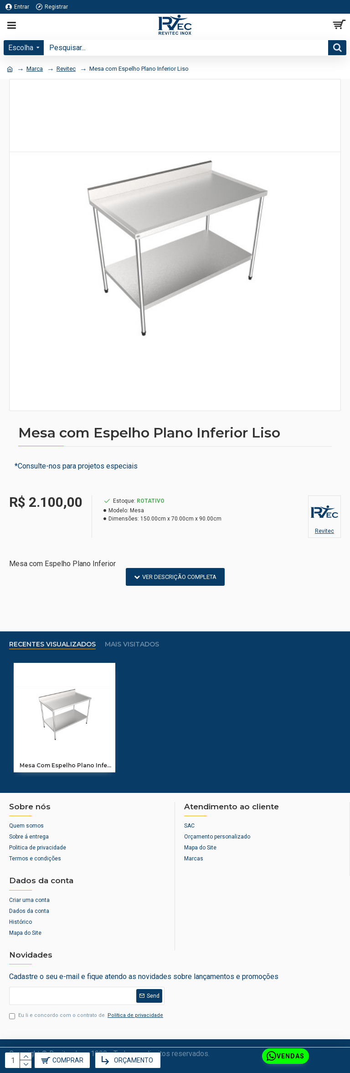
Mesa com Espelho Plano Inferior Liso (66, 765)
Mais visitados (132, 644)
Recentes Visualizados (52, 644)
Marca (34, 68)
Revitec (66, 68)
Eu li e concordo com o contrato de (87, 1016)
